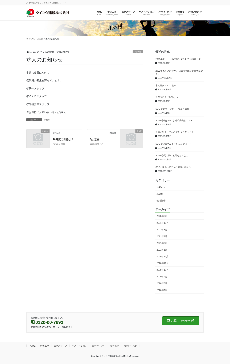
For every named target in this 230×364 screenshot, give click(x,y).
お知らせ (161, 187)
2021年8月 (162, 229)
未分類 (138, 51)
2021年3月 (162, 243)
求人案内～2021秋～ (165, 85)
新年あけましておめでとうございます (174, 132)
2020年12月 (163, 256)
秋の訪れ (95, 139)
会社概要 (114, 346)
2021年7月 (162, 236)
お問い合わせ (130, 346)
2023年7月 (162, 216)
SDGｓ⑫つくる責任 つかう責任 (173, 109)
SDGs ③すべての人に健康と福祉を (173, 167)
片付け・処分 (98, 346)
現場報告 (161, 200)
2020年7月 (162, 290)
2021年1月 (162, 249)
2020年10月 (163, 270)
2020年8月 (162, 283)
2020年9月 (162, 276)
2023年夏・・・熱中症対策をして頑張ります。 (179, 59)
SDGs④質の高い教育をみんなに (171, 155)
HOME (32, 346)
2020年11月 (163, 263)
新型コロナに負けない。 (167, 97)
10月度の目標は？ (63, 139)
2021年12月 (163, 223)
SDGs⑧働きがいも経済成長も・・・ (174, 120)
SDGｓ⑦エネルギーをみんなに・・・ (174, 144)
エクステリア (60, 346)
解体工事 (44, 346)
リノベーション (79, 346)
